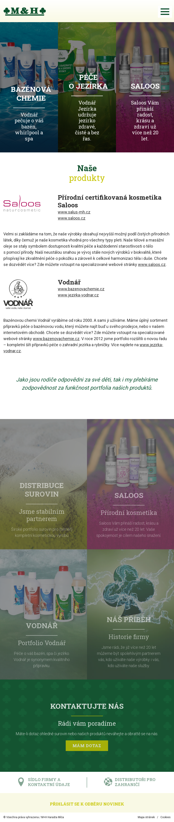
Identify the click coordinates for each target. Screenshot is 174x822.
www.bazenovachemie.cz (81, 289)
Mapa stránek (146, 817)
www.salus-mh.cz (74, 212)
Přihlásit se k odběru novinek (87, 804)
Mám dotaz (86, 747)
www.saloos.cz (71, 218)
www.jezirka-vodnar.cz (78, 295)
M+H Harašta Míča (52, 817)
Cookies (165, 817)
